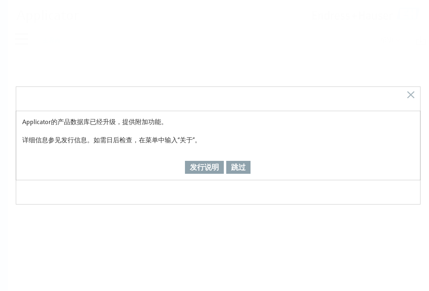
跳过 (238, 162)
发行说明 (204, 162)
